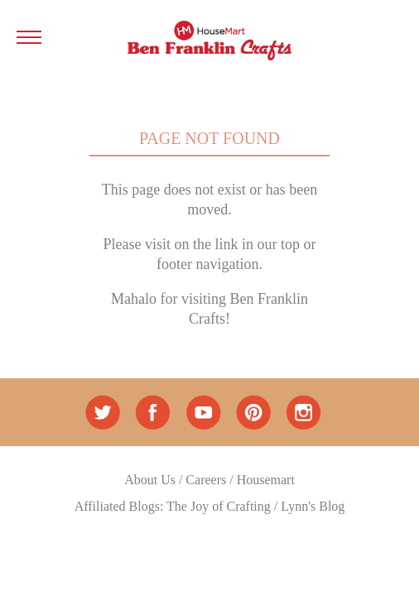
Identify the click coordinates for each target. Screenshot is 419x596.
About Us (150, 480)
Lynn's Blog (312, 506)
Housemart (266, 480)
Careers (205, 480)
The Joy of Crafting (218, 506)
